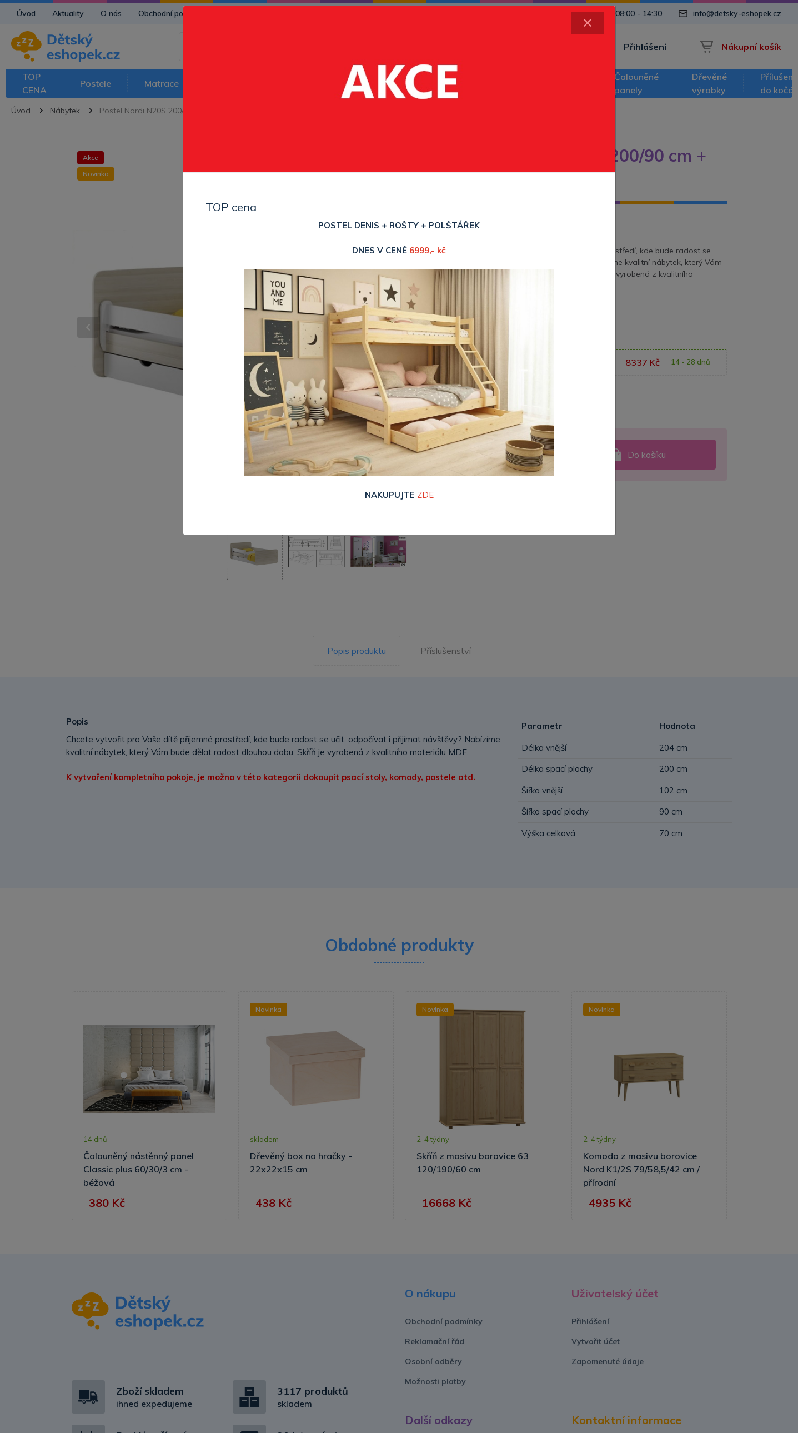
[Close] (587, 23)
